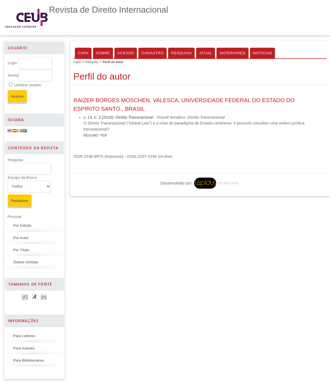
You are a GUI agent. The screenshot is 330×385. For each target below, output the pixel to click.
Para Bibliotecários (28, 360)
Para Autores (24, 348)
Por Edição (22, 225)
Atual (205, 53)
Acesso (125, 53)
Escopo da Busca (22, 177)
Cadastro (152, 53)
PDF (104, 135)
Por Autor (21, 238)
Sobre (103, 53)
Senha (13, 75)
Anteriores (232, 53)
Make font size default (34, 296)
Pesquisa (15, 160)
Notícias (262, 53)
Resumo (90, 135)
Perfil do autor (113, 62)
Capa (83, 53)
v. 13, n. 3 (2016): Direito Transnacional (118, 117)
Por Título (21, 250)
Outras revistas (25, 262)
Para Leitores (24, 336)
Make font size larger (43, 296)
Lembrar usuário (27, 85)
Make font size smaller (25, 296)
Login (12, 63)
